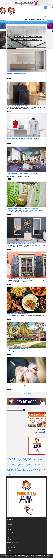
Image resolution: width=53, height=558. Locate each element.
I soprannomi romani (37, 465)
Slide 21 (26, 47)
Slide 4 (10, 47)
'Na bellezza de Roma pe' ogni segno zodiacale (37, 469)
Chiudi (26, 556)
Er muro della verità (30, 463)
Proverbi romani (33, 471)
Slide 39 (44, 47)
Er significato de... (37, 463)
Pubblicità (10, 524)
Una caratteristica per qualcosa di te (38, 473)
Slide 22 (27, 47)
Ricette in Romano (10, 473)
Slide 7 (13, 47)
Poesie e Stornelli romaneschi (25, 471)
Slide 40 (45, 47)
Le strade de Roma (35, 468)
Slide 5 (11, 47)
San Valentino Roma (12, 544)
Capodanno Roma (11, 545)
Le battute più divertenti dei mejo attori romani (14, 468)
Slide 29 (34, 47)
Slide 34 (39, 47)
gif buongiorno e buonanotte (17, 22)
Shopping (14, 24)
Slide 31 (36, 47)
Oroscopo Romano (31, 470)
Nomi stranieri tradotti (17, 470)
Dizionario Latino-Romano (34, 460)
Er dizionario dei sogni (18, 463)
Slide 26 (31, 47)
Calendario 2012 (30, 459)
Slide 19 (25, 47)
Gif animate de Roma (40, 464)
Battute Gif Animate (23, 459)
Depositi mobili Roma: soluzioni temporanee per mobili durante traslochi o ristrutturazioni (22, 208)
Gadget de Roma (33, 464)
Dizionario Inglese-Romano (24, 460)
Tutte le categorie (24, 19)
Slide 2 (8, 47)
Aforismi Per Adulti (21, 458)
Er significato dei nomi (10, 464)
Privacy (9, 529)
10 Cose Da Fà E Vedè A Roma (12, 458)
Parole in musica (38, 470)
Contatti (9, 526)
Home (7, 22)
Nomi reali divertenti (10, 470)
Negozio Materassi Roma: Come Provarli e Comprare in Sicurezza (28, 37)
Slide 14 (20, 47)
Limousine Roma (11, 547)
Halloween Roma (11, 539)
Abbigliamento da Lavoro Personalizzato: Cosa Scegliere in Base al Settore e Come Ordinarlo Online (23, 138)
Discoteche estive (11, 540)
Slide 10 (16, 47)
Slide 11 (17, 47)
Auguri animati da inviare (29, 458)
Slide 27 (32, 47)
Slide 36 (41, 47)
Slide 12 (18, 47)
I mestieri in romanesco (29, 465)
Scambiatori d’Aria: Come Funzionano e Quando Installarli (16, 73)
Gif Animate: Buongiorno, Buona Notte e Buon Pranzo (16, 465)
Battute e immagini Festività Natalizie (13, 459)
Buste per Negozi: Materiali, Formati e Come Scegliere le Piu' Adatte (18, 105)
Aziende (10, 550)
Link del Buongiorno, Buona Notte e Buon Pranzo (15, 469)
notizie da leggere (9, 24)
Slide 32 (37, 47)
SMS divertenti (19, 473)
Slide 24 (29, 47)
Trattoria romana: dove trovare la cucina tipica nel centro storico (18, 313)
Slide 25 (30, 47)
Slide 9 (15, 47)
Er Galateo (24, 463)
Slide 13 (19, 47)
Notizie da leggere (25, 470)
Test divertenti (25, 473)
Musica (28, 469)
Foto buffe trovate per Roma (19, 464)
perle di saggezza (24, 22)
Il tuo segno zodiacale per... (18, 466)
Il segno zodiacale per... (42, 22)
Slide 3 (9, 47)
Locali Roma (32, 19)
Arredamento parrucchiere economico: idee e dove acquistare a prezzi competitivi (20, 243)
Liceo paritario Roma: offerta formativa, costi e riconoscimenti (17, 349)
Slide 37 (42, 47)
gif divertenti (10, 22)
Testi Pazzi (30, 473)
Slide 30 (35, 47)
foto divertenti (36, 22)
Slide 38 (43, 47)
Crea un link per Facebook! (40, 19)
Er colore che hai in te (10, 463)
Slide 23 (28, 47)
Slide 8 (14, 47)
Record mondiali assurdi (41, 471)
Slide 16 (22, 47)
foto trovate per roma (30, 22)
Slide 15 (21, 47)
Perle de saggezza (16, 471)
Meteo (25, 469)
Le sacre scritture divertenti (27, 468)
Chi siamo (10, 522)
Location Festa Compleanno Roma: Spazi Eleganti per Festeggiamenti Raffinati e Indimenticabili (22, 173)
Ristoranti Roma (11, 537)
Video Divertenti (9, 474)
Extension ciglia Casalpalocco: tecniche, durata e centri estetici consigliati (19, 384)
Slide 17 (23, 47)
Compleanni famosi (42, 459)
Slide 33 (38, 47)
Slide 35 (40, 47)
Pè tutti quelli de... (10, 471)
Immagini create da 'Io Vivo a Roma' (30, 466)
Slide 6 (12, 47)
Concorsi (8, 460)
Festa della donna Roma (13, 542)
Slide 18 (24, 47)
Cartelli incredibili (36, 459)
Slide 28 (33, 47)
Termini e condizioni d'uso (13, 527)
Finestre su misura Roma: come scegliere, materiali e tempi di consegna (18, 278)
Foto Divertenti (27, 464)
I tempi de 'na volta (10, 466)
